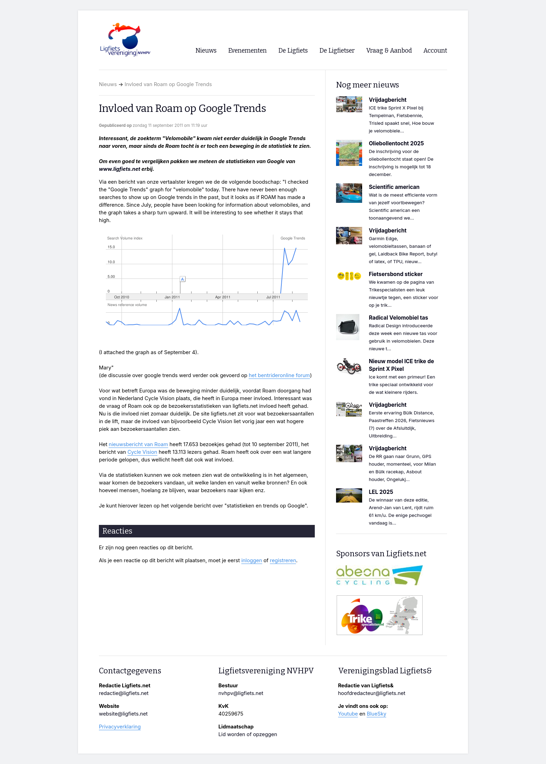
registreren (283, 560)
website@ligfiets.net (123, 714)
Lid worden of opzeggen (247, 734)
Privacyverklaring (120, 727)
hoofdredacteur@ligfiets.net (371, 693)
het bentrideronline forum (279, 375)
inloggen (251, 560)
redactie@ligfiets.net (124, 693)
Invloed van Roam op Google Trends (168, 84)
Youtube (348, 714)
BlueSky (376, 714)
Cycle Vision (142, 452)
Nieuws (108, 84)
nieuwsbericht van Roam (138, 444)
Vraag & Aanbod (389, 50)
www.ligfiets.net (119, 169)
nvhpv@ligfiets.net (240, 693)
